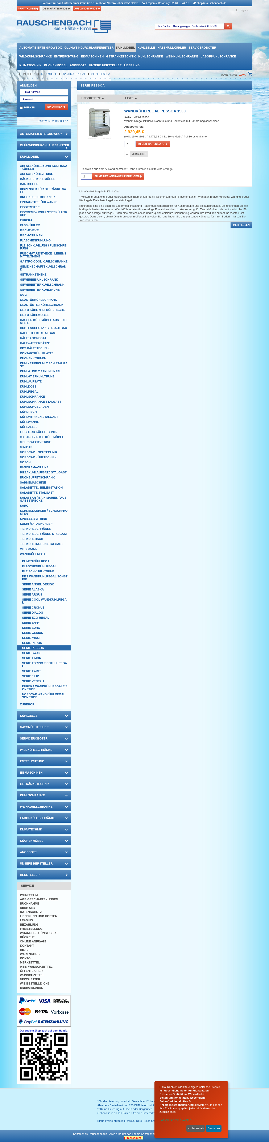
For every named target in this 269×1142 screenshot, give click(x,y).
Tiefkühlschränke (35, 528)
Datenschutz (31, 912)
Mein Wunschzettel (36, 966)
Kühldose (28, 386)
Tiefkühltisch (31, 539)
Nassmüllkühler (171, 47)
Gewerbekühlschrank (39, 279)
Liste (131, 98)
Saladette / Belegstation (41, 487)
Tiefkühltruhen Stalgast (41, 544)
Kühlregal (29, 391)
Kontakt (27, 945)
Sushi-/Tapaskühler (36, 523)
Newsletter (30, 979)
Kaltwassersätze (35, 343)
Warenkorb (30, 954)
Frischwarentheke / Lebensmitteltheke (43, 255)
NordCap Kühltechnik (38, 457)
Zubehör (27, 704)
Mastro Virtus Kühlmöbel (42, 437)
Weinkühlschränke (182, 56)
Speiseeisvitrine (33, 518)
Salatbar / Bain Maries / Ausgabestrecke (43, 499)
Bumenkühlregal (36, 561)
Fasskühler (30, 225)
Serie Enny (31, 622)
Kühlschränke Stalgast (40, 401)
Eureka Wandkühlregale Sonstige (44, 688)
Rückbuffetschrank (37, 477)
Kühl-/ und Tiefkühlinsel (40, 371)
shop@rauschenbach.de (211, 3)
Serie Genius (32, 632)
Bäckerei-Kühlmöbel (37, 179)
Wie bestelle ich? (34, 983)
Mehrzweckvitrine (35, 442)
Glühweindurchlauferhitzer (88, 47)
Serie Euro (31, 627)
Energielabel (31, 987)
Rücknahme (29, 903)
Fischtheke (29, 230)
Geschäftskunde (56, 8)
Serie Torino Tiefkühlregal (44, 664)
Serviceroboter (202, 47)
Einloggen (56, 106)
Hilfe (24, 949)
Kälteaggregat (33, 338)
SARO (24, 505)
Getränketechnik (121, 56)
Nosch (25, 462)
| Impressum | (133, 1137)
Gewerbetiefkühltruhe (40, 289)
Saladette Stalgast (37, 492)
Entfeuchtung (66, 56)
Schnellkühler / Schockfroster (43, 512)
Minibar (26, 447)
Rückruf (27, 937)
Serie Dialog (32, 612)
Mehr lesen (241, 225)
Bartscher (29, 184)
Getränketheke (33, 274)
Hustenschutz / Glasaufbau (43, 328)
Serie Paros (32, 643)
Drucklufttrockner (37, 197)
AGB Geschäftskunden (39, 899)
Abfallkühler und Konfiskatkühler (43, 167)
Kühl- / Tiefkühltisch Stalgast (43, 365)
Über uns (132, 65)
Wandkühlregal (74, 74)
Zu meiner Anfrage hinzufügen (118, 176)
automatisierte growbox (40, 47)
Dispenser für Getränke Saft (43, 190)
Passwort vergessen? (53, 121)
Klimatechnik (30, 65)
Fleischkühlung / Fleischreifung (43, 247)
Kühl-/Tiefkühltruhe (37, 376)
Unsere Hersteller (105, 65)
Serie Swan (31, 653)
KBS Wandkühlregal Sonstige (44, 578)
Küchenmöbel (55, 65)
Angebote (78, 65)
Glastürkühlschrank (38, 299)
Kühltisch (28, 411)
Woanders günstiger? (39, 933)
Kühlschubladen (34, 406)
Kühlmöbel (125, 47)
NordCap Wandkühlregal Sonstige (43, 696)
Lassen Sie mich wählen (175, 1120)
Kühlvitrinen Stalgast (39, 416)
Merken (29, 107)
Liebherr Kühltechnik (38, 432)
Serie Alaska (33, 589)
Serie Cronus (33, 607)
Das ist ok (213, 1128)
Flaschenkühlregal (39, 566)
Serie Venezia (33, 681)
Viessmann (28, 549)
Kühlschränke (150, 56)
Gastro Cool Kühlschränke (43, 261)
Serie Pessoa (100, 74)
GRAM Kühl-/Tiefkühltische (42, 310)
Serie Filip (30, 676)
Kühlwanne (29, 422)
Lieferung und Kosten (38, 916)
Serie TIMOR (31, 658)
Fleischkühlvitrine (38, 571)
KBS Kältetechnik (35, 348)
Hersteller (44, 875)
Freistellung (31, 928)
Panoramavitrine (34, 467)
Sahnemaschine (33, 482)
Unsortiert (93, 98)
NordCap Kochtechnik (38, 452)
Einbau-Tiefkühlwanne (39, 202)
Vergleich (139, 154)
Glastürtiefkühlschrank (41, 304)
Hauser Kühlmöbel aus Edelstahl (43, 321)
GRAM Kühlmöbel (34, 315)
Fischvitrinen (31, 235)
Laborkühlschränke (218, 56)
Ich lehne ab (195, 1128)
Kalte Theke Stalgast (38, 333)
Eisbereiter (30, 207)
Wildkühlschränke (35, 56)
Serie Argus (32, 594)
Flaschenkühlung (35, 240)
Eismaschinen (92, 56)
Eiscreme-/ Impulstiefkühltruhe (43, 214)
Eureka (26, 220)
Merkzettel (30, 962)
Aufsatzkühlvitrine (36, 174)
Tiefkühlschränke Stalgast (44, 534)
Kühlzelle (146, 47)
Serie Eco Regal (35, 617)
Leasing (26, 920)
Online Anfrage (33, 941)
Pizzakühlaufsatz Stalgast (43, 472)
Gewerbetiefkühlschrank (42, 284)
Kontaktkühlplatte (37, 353)
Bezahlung (29, 924)
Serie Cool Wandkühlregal (44, 601)
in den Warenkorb (152, 144)
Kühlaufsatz (31, 381)
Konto (25, 958)
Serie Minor (32, 638)
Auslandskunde (87, 8)
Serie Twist (31, 671)
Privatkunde (28, 8)
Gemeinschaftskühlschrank (43, 268)
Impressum (29, 895)
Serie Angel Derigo (38, 584)
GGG (23, 294)
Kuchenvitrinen (33, 358)
